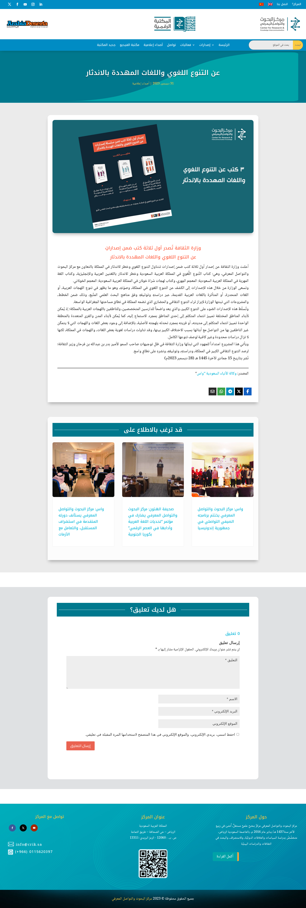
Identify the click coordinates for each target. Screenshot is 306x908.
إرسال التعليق (80, 746)
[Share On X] (239, 391)
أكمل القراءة (223, 856)
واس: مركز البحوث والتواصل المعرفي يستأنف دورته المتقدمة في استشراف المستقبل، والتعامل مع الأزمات (81, 522)
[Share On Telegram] (230, 391)
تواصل (171, 45)
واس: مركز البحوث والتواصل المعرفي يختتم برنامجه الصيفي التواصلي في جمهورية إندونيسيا (220, 519)
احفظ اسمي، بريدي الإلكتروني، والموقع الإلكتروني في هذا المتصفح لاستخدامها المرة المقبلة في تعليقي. (160, 734)
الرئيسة (224, 45)
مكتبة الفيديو (129, 45)
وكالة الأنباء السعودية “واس (217, 373)
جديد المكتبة (106, 45)
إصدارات (204, 45)
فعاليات (185, 45)
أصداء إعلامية (153, 45)
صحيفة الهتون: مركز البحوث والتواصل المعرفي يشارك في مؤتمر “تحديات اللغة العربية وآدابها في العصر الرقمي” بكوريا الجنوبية (152, 522)
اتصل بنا (282, 4)
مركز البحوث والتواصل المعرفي (132, 899)
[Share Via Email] (212, 391)
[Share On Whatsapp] (221, 391)
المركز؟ (296, 4)
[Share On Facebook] (248, 391)
